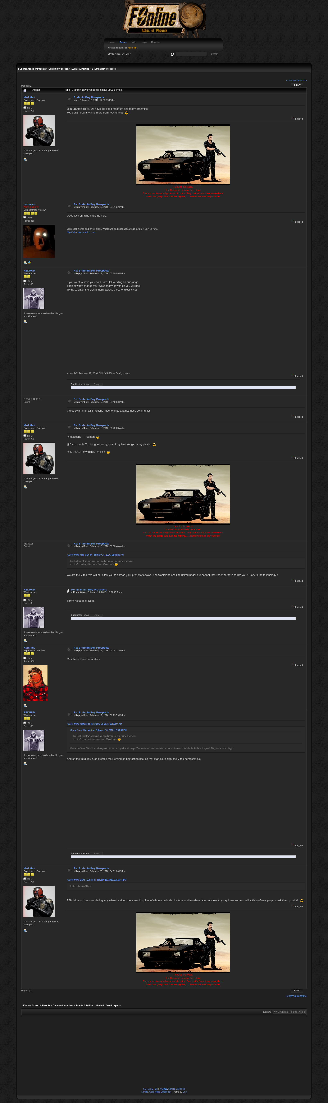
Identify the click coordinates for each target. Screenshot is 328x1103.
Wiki (134, 42)
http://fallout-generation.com (81, 232)
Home (112, 42)
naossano (29, 204)
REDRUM (29, 270)
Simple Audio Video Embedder (156, 1092)
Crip (185, 1092)
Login (144, 42)
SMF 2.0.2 (148, 1089)
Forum (123, 42)
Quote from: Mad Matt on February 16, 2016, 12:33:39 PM (95, 555)
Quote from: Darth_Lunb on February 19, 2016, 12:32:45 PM (96, 880)
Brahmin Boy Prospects (89, 97)
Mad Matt (29, 97)
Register (155, 42)
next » (303, 80)
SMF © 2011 (161, 1089)
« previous (292, 80)
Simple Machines (176, 1089)
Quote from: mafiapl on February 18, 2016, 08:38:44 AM (94, 724)
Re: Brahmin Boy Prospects (91, 204)
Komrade (29, 647)
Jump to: (267, 1012)
